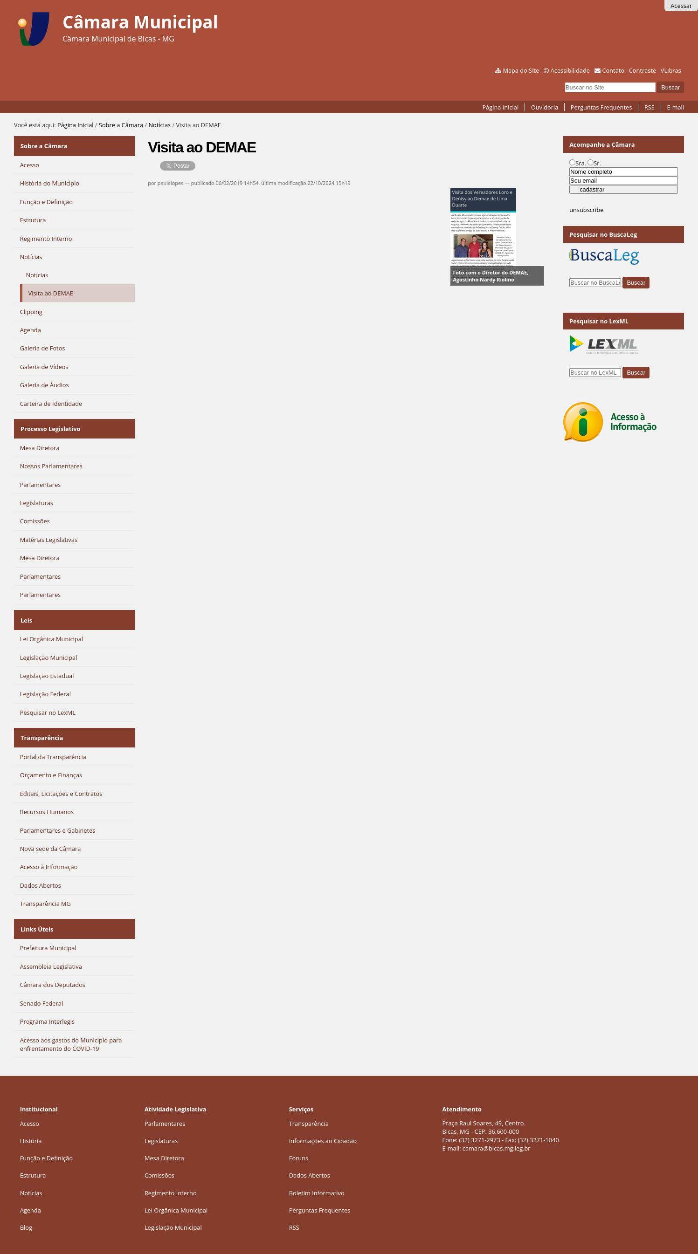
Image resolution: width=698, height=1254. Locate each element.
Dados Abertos (309, 1160)
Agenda (30, 1195)
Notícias (159, 125)
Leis (26, 612)
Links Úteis (36, 915)
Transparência (41, 727)
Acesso (29, 1108)
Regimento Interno (171, 1177)
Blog (26, 1212)
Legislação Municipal (173, 1212)
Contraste (642, 70)
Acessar (681, 5)
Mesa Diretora (164, 1142)
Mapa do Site (521, 70)
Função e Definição (46, 1142)
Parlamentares (165, 1108)
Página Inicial (501, 107)
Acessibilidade (570, 70)
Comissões (159, 1160)
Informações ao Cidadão (323, 1125)
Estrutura (33, 1160)
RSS (649, 107)
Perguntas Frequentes (601, 107)
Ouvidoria (545, 107)
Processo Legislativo (50, 424)
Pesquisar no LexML (599, 321)
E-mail (675, 107)
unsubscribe (586, 210)
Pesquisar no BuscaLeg (603, 234)
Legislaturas (161, 1125)
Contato (613, 70)
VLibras (671, 70)
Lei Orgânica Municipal (176, 1195)
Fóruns (298, 1142)
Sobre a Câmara (121, 125)
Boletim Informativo (317, 1177)
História (31, 1125)
